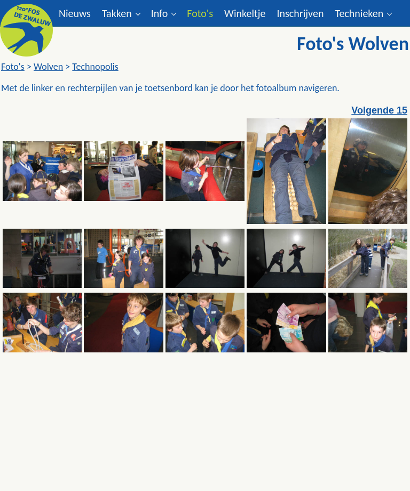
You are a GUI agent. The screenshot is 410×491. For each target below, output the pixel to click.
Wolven (48, 67)
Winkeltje (244, 13)
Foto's (200, 13)
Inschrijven (300, 13)
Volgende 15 (379, 110)
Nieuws (75, 13)
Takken (117, 13)
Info (159, 13)
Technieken (359, 13)
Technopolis (95, 67)
